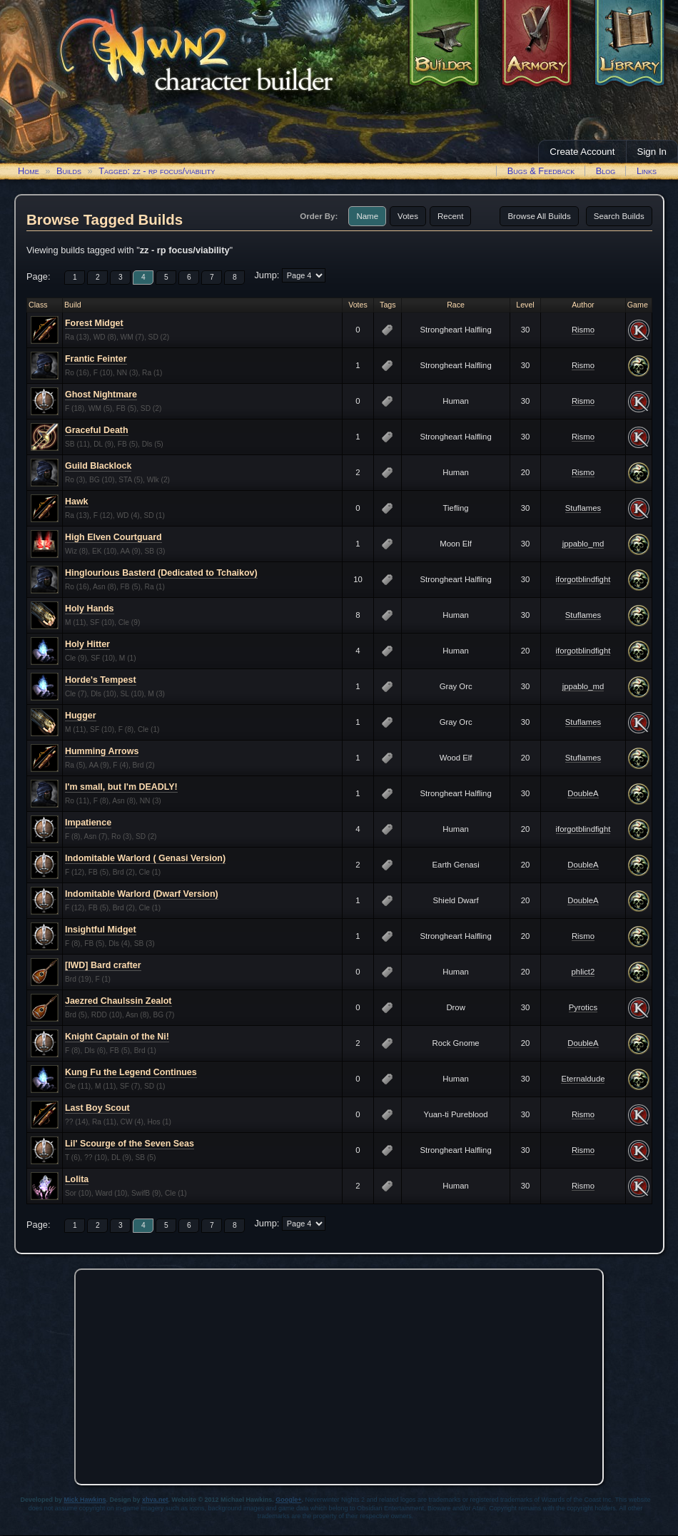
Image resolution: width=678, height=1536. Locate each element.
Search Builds (619, 216)
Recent (450, 216)
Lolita (76, 1179)
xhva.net (155, 1499)
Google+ (288, 1499)
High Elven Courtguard (113, 537)
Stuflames (583, 508)
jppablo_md (583, 543)
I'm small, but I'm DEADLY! (121, 787)
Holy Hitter (87, 644)
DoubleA (582, 793)
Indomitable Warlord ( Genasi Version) (145, 858)
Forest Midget (94, 323)
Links (647, 171)
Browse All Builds (538, 216)
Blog (606, 171)
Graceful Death (96, 430)
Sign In (652, 151)
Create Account (582, 151)
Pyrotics (583, 1007)
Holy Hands (89, 609)
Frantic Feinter (96, 359)
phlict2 (583, 971)
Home (28, 171)
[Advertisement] (339, 1373)
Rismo (583, 329)
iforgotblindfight (583, 579)
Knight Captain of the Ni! (117, 1037)
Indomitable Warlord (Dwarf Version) (141, 894)
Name (367, 216)
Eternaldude (582, 1078)
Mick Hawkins (85, 1499)
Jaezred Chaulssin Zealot (118, 1001)
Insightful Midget (100, 930)
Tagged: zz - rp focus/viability (156, 171)
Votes (408, 216)
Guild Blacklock (98, 466)
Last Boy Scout (97, 1108)
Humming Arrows (101, 751)
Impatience (88, 823)
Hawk (76, 502)
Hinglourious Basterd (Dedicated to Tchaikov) (161, 573)
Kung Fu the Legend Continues (131, 1072)
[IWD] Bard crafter (103, 965)
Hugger (80, 716)
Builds (68, 171)
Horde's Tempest (100, 680)
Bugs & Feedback (541, 171)
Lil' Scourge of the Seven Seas (129, 1144)
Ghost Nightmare (101, 395)
